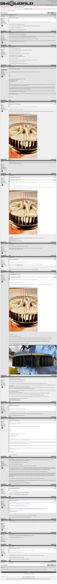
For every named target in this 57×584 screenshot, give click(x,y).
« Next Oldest (46, 562)
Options (53, 14)
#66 (55, 161)
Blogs (56, 0)
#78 (55, 534)
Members (52, 5)
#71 (55, 377)
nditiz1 (2, 161)
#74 (55, 458)
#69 (55, 257)
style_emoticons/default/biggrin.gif (21, 34)
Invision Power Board (25, 573)
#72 (55, 403)
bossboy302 (2, 534)
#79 (55, 546)
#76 (55, 498)
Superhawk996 (3, 102)
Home (48, 0)
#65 (55, 102)
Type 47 (2, 257)
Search (50, 5)
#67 (55, 175)
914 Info (54, 0)
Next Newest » (54, 562)
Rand (1, 486)
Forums (51, 0)
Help (47, 5)
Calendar (55, 5)
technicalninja (3, 175)
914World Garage (50, 562)
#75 (55, 486)
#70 (56, 272)
